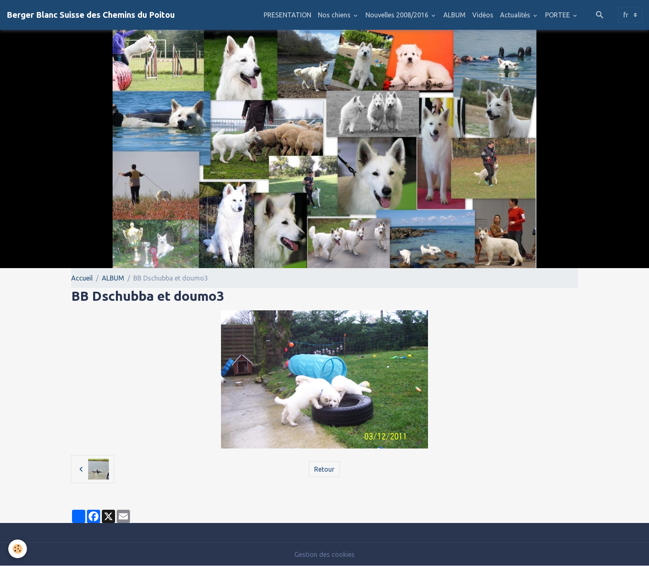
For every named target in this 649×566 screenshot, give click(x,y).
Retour (324, 469)
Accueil (82, 278)
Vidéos (482, 15)
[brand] (91, 15)
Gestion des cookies (324, 554)
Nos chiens (335, 15)
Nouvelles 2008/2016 (397, 15)
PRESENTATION (287, 15)
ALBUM (454, 15)
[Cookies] (17, 549)
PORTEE (558, 15)
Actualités (516, 15)
